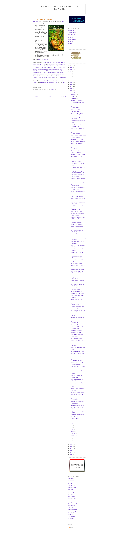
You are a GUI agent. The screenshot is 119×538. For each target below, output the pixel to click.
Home (49, 96)
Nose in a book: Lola (75, 274)
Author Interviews (72, 39)
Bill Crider (70, 500)
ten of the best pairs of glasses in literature (46, 77)
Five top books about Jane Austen (78, 211)
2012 (71, 442)
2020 (71, 80)
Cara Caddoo (71, 478)
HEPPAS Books (71, 46)
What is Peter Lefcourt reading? (77, 414)
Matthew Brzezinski (72, 509)
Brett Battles (70, 489)
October (73, 96)
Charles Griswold (72, 507)
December (73, 92)
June (72, 425)
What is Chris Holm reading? (77, 224)
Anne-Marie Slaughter (73, 511)
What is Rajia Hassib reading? (77, 382)
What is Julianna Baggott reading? (78, 154)
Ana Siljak (70, 494)
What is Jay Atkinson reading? (77, 330)
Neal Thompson (71, 516)
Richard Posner (71, 518)
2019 (71, 82)
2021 (71, 78)
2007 (71, 452)
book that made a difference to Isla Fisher (48, 82)
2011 (71, 444)
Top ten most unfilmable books (77, 392)
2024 (71, 71)
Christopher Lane (72, 502)
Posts (71, 527)
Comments (72, 529)
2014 (71, 438)
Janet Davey (35, 21)
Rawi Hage (70, 482)
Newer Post (35, 96)
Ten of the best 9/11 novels (76, 338)
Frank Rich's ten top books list (49, 62)
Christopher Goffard (72, 503)
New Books (70, 45)
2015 (71, 90)
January (73, 435)
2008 (71, 450)
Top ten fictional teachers (76, 324)
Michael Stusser (71, 505)
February (73, 433)
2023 (71, 73)
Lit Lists (70, 43)
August (72, 420)
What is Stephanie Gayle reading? (78, 356)
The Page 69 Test (71, 34)
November (73, 94)
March (72, 431)
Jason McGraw (71, 480)
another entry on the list (43, 59)
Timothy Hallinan (72, 487)
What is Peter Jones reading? (77, 205)
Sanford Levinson (72, 512)
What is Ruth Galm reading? (77, 100)
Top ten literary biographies (76, 263)
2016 (71, 88)
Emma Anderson (71, 496)
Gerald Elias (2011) (72, 485)
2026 (71, 67)
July (72, 422)
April (72, 429)
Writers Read (71, 41)
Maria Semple (71, 492)
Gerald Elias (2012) (72, 483)
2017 (71, 86)
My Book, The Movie (72, 36)
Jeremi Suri (70, 520)
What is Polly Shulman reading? (77, 182)
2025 (71, 69)
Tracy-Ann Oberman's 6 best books (78, 233)
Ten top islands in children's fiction (78, 291)
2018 (71, 84)
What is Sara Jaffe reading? (76, 370)
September (73, 98)
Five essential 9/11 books (76, 332)
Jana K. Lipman (71, 491)
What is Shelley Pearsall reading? (78, 236)
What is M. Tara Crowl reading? (77, 293)
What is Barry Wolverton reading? (78, 120)
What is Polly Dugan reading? (77, 139)
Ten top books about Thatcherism (78, 141)
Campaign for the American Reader (59, 7)
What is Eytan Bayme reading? (77, 405)
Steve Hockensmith (72, 498)
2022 (71, 76)
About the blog (71, 30)
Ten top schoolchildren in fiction (77, 351)
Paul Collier (70, 514)
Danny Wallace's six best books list (50, 70)
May (72, 427)
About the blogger (72, 32)
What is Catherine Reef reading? (77, 269)
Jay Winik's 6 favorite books (77, 122)
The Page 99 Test (71, 37)
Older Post (63, 96)
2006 (71, 454)
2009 (71, 448)
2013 (71, 440)
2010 (71, 446)
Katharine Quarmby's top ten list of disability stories (53, 79)
